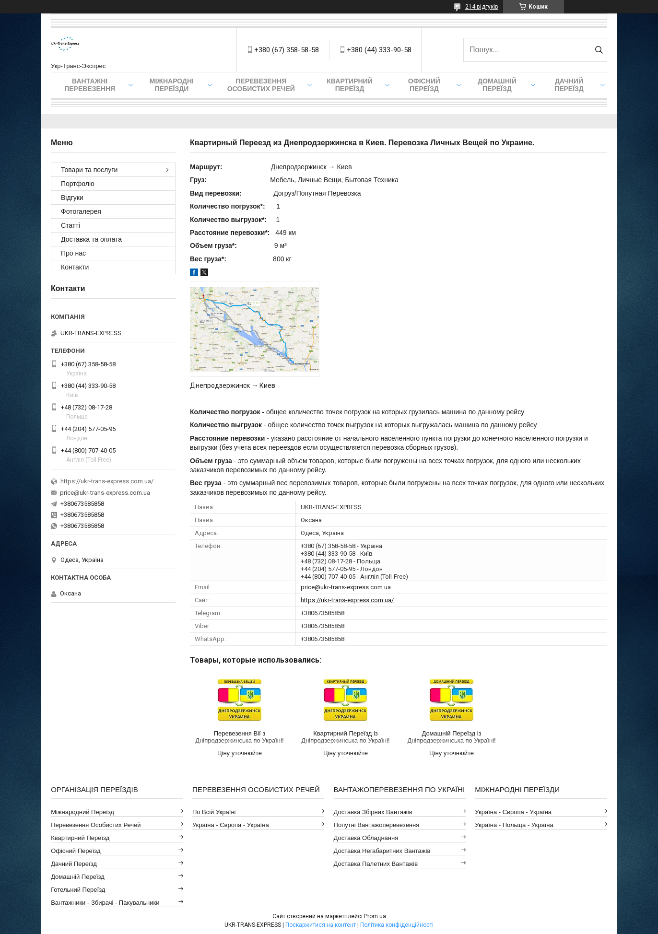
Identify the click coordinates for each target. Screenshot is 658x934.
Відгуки (72, 197)
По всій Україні (214, 812)
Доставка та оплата (91, 239)
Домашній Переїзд (497, 85)
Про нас (73, 253)
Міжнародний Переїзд (82, 812)
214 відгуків (481, 6)
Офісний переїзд (424, 85)
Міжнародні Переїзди (172, 85)
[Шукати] (598, 50)
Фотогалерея (81, 211)
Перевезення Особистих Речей (261, 85)
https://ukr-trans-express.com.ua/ (347, 600)
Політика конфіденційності (397, 925)
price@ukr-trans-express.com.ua (346, 587)
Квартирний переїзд (349, 85)
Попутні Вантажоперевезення (377, 825)
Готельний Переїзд (78, 889)
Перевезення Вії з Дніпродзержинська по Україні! (239, 737)
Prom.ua (375, 916)
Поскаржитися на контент (320, 925)
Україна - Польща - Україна (514, 825)
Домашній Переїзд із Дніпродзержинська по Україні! (451, 737)
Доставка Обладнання (366, 837)
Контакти (75, 267)
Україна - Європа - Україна (230, 825)
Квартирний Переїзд (80, 837)
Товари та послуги (89, 170)
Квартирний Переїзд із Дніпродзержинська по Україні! (345, 737)
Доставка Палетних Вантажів (376, 863)
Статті (70, 225)
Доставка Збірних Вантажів (373, 812)
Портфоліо (77, 183)
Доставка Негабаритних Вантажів (382, 850)
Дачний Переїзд (569, 85)
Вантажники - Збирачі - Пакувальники (105, 902)
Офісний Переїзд (75, 850)
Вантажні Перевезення (89, 85)
